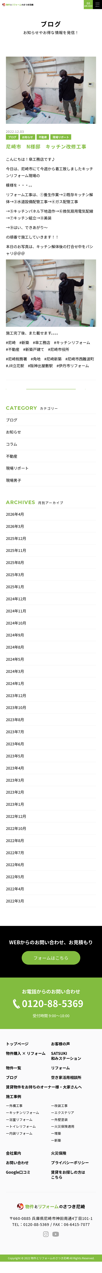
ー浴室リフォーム (19, 1130)
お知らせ (27, 137)
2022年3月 (15, 912)
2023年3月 (15, 791)
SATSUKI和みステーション (66, 1067)
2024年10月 (16, 634)
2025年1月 (15, 598)
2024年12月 (16, 610)
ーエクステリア (62, 1123)
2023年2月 (15, 803)
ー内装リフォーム (19, 1144)
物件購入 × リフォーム (26, 1064)
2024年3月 (15, 682)
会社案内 (13, 1164)
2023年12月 (16, 706)
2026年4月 (15, 525)
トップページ (17, 1055)
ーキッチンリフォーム (22, 1123)
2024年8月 (15, 658)
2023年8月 (15, 731)
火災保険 (58, 1164)
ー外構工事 (14, 1117)
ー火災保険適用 (62, 1137)
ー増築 (56, 1144)
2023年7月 (15, 743)
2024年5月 (15, 670)
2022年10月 (16, 839)
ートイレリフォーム (21, 1137)
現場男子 (13, 491)
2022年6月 (15, 876)
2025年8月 (15, 573)
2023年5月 (15, 767)
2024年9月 (15, 646)
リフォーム (60, 1079)
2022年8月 (15, 851)
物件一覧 (13, 1079)
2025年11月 (16, 561)
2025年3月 (15, 586)
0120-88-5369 (36, 1235)
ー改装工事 (59, 1117)
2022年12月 (16, 827)
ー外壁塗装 (59, 1130)
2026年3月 (15, 537)
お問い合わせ (17, 1174)
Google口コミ (18, 1183)
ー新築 (56, 1151)
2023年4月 (15, 779)
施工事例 (13, 1107)
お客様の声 (60, 1055)
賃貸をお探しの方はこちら (68, 1186)
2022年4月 (15, 900)
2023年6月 (15, 755)
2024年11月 (16, 622)
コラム (11, 455)
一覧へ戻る (51, 394)
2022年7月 (15, 864)
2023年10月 (16, 719)
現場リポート (61, 137)
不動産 (43, 137)
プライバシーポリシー (70, 1174)
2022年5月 (15, 888)
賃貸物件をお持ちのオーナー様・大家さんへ (44, 1098)
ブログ (12, 137)
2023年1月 (15, 815)
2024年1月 (15, 694)
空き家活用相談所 (66, 1088)
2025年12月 (16, 549)
